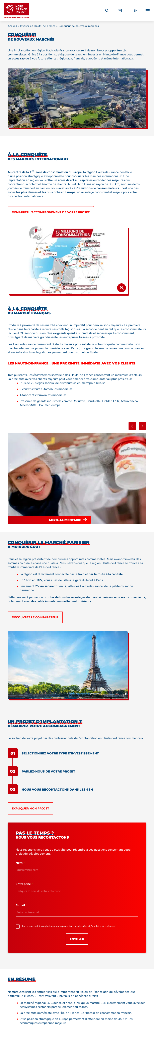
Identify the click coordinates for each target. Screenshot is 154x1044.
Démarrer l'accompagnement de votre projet (51, 212)
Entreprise (24, 884)
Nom (20, 862)
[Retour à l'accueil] (16, 10)
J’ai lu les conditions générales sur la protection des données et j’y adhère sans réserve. (69, 926)
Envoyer (77, 939)
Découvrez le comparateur (35, 617)
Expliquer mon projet (30, 808)
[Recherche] (107, 11)
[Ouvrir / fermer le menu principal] (147, 10)
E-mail (21, 905)
